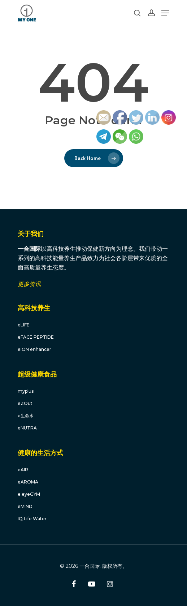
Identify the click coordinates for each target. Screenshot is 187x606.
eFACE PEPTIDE (36, 337)
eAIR (23, 469)
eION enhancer (34, 349)
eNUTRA (27, 428)
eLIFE (24, 324)
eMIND (25, 506)
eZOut (25, 403)
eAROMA (28, 482)
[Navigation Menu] (165, 13)
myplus (26, 391)
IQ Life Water (32, 518)
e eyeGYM (29, 494)
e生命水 (26, 415)
